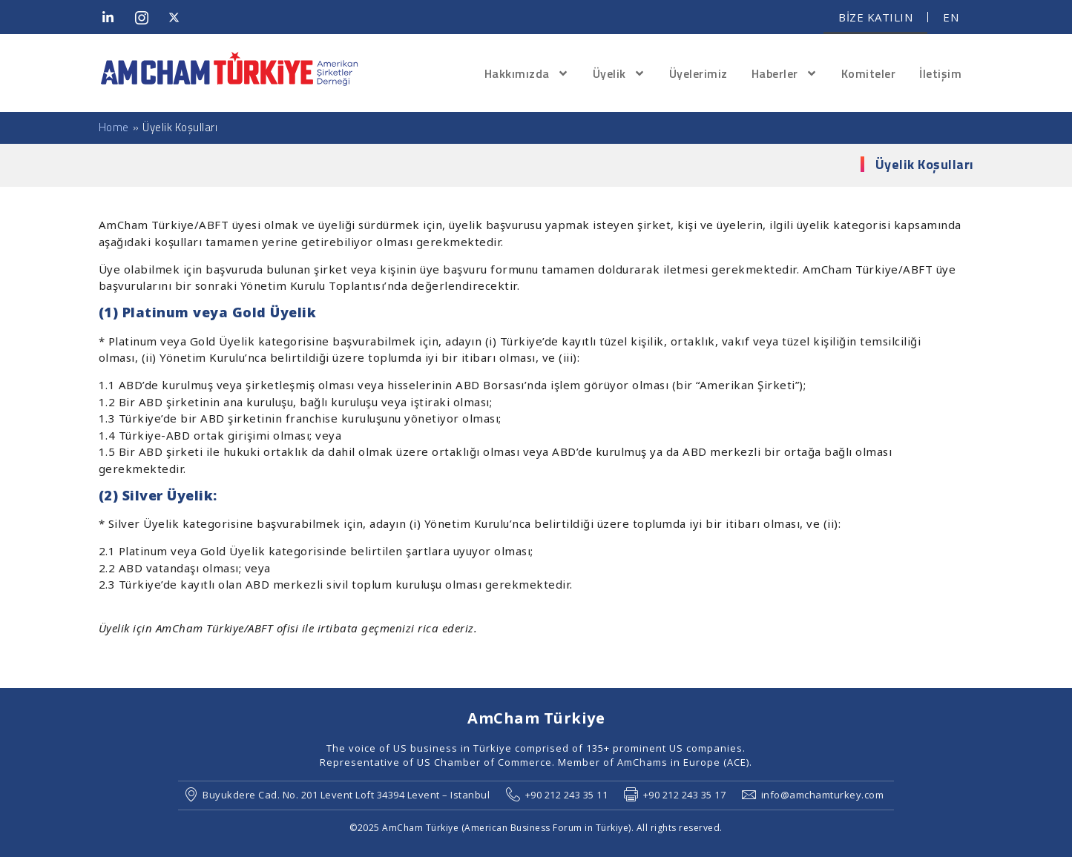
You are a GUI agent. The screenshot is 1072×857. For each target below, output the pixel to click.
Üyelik (619, 73)
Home (114, 127)
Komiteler (868, 73)
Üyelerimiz (698, 73)
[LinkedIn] (113, 17)
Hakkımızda (526, 73)
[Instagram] (146, 17)
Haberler (785, 73)
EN (950, 17)
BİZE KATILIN (875, 17)
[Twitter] (179, 17)
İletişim (940, 73)
